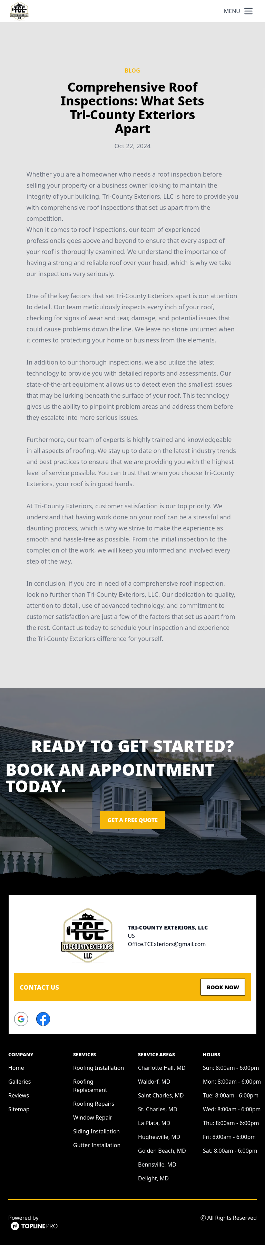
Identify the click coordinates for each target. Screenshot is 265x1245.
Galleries (19, 1080)
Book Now (220, 986)
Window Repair (92, 1116)
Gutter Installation (96, 1143)
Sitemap (19, 1107)
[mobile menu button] (248, 11)
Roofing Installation (98, 1066)
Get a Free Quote (132, 820)
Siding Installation (96, 1129)
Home (16, 1066)
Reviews (18, 1093)
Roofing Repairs (93, 1102)
